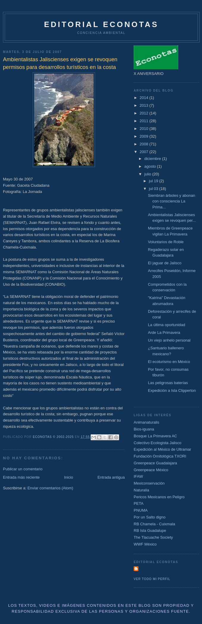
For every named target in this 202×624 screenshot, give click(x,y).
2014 (144, 97)
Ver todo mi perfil (152, 579)
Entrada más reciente (21, 477)
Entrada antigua (111, 477)
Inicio (68, 477)
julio (148, 174)
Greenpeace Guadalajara (155, 463)
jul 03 (154, 188)
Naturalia (141, 490)
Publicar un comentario (22, 469)
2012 (144, 113)
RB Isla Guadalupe (150, 530)
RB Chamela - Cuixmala (154, 524)
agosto (150, 166)
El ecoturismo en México (169, 361)
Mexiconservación (149, 483)
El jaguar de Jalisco (165, 263)
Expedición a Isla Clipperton (172, 390)
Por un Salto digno (149, 517)
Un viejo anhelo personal (169, 340)
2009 (144, 136)
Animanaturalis (146, 422)
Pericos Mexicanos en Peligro (159, 497)
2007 (144, 152)
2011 (144, 121)
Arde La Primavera (164, 332)
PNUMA (141, 510)
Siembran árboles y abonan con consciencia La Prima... (171, 201)
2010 (144, 128)
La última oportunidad (166, 325)
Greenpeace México (151, 470)
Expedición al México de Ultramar (162, 449)
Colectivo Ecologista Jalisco (157, 443)
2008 (144, 144)
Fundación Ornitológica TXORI (160, 456)
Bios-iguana (144, 429)
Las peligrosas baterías (168, 383)
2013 (144, 105)
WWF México (145, 544)
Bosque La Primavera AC (155, 436)
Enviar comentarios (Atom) (50, 488)
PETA (138, 503)
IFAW (138, 476)
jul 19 (154, 181)
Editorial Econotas (101, 24)
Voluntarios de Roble (166, 242)
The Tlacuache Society (153, 537)
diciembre (153, 158)
